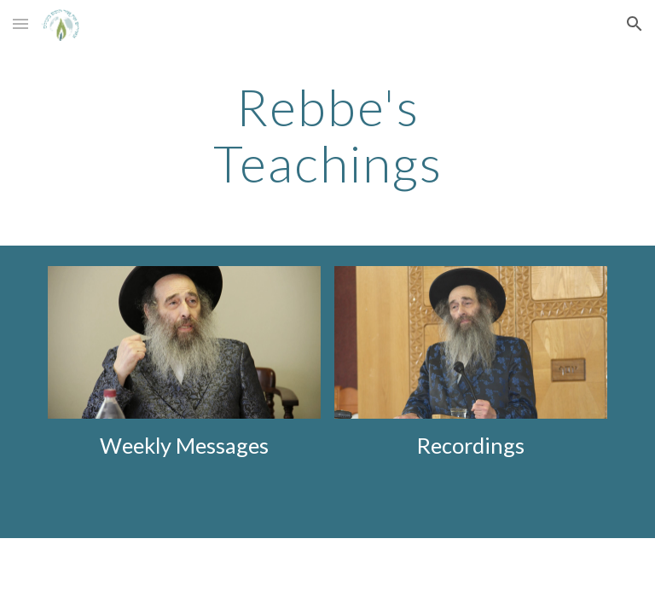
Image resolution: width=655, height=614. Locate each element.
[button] (20, 23)
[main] (327, 135)
